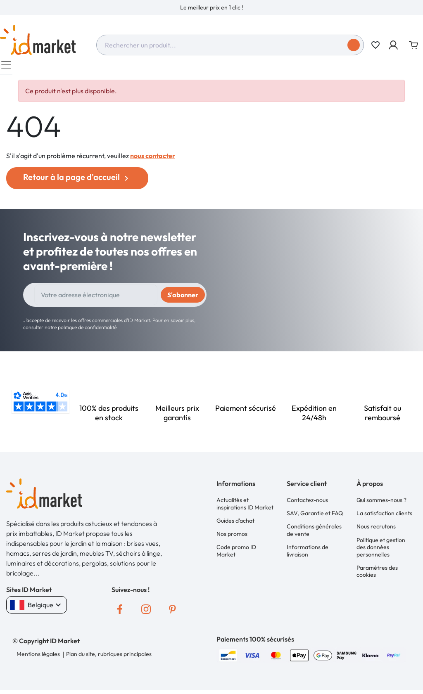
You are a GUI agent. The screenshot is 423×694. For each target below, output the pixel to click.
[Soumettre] (353, 45)
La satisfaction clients (384, 516)
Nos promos (231, 536)
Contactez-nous (307, 504)
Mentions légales (38, 658)
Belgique (36, 609)
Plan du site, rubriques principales (108, 658)
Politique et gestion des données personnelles (380, 549)
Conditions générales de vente (314, 533)
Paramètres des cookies (377, 572)
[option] (211, 7)
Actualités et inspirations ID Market (244, 507)
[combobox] (230, 45)
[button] (394, 45)
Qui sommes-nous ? (381, 504)
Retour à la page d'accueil (77, 181)
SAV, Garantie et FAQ (315, 516)
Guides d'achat (235, 524)
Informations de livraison (307, 552)
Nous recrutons (376, 529)
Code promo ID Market (236, 552)
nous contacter (152, 160)
